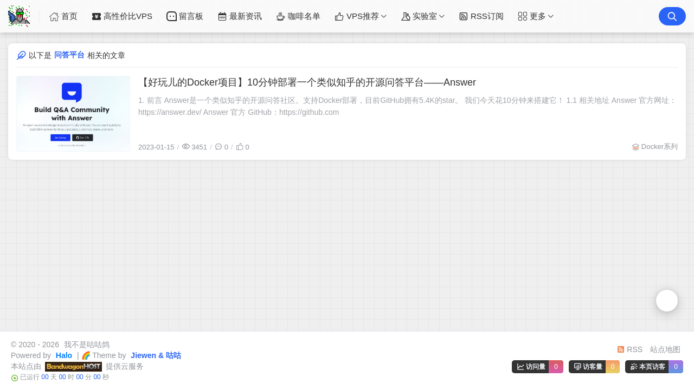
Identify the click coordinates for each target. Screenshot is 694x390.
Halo (63, 355)
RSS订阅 (481, 16)
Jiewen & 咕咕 (154, 355)
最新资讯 (239, 16)
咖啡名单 (298, 16)
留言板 (184, 16)
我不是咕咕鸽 (86, 344)
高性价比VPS (122, 16)
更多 (532, 16)
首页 (63, 16)
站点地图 (665, 349)
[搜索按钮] (672, 16)
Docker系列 (659, 146)
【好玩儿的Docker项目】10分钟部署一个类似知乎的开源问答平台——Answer (307, 82)
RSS (629, 349)
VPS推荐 (357, 16)
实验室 (419, 16)
